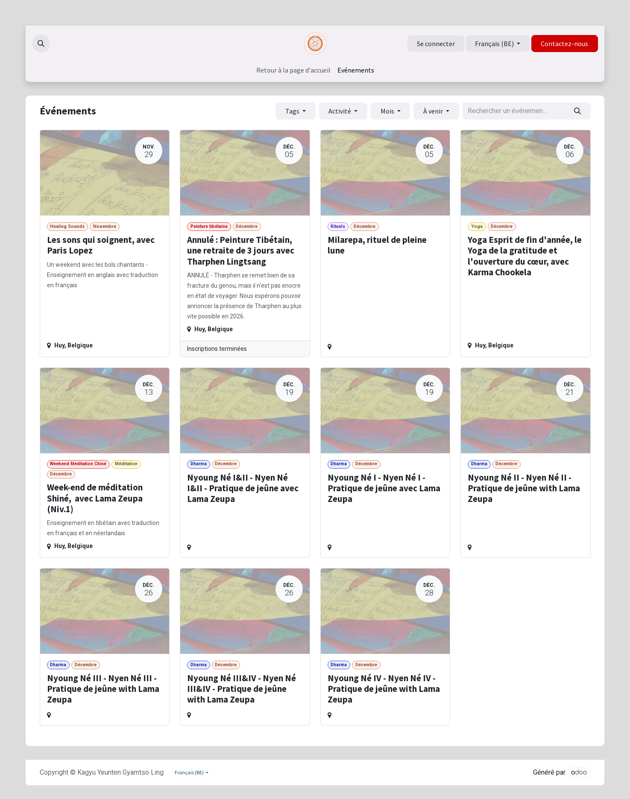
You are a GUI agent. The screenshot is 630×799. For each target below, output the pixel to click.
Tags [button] (293, 111)
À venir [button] (433, 111)
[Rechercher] (577, 111)
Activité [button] (340, 111)
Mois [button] (388, 111)
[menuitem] (293, 70)
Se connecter (436, 43)
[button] (41, 43)
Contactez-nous (564, 43)
